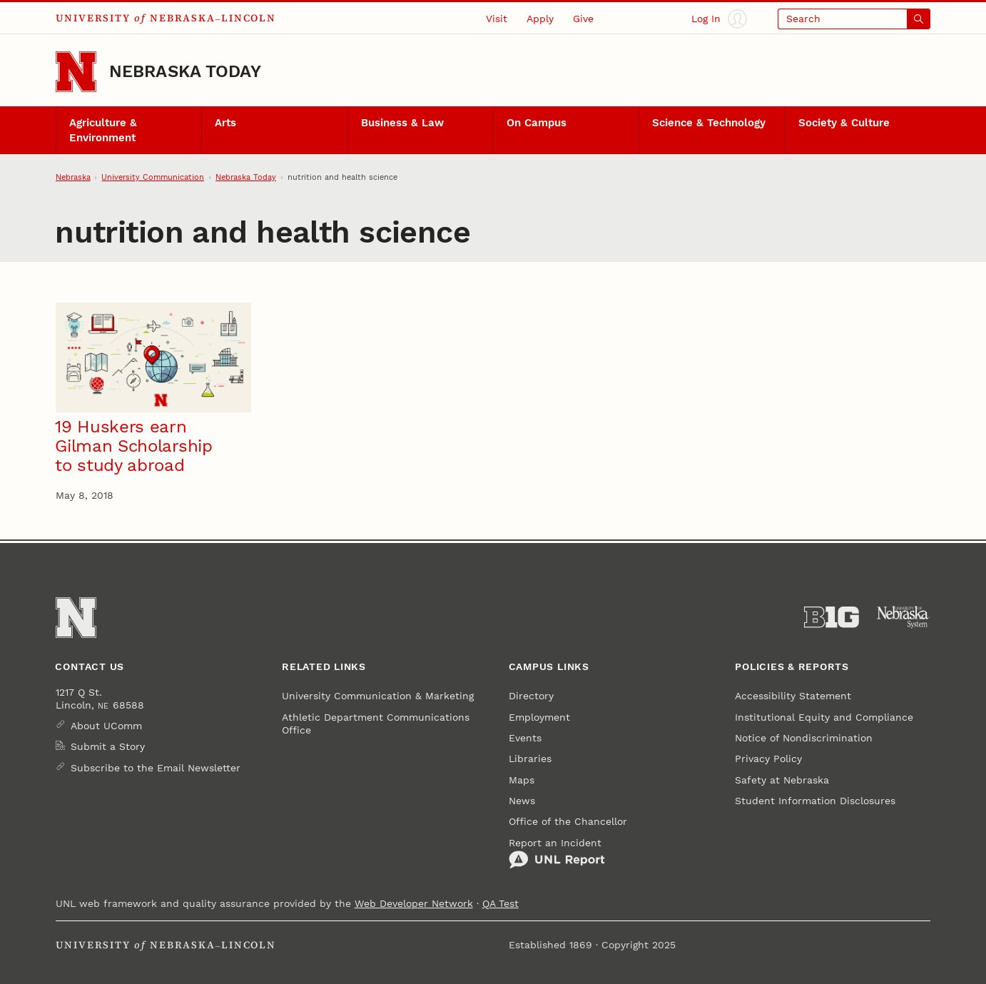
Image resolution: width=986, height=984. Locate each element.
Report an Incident (557, 853)
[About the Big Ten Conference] (831, 617)
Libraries (530, 758)
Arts (225, 122)
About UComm (106, 725)
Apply (540, 18)
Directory (531, 695)
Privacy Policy (768, 758)
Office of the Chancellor (568, 821)
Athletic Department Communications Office (375, 723)
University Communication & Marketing (378, 695)
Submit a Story (108, 746)
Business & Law (402, 122)
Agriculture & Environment (103, 129)
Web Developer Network (414, 903)
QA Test (500, 903)
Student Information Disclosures (815, 800)
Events (525, 738)
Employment (539, 717)
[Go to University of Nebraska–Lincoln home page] (76, 71)
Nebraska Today (185, 71)
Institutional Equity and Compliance (824, 717)
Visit (496, 18)
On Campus (536, 122)
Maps (521, 780)
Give (583, 18)
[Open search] (854, 19)
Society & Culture (844, 122)
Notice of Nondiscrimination (804, 738)
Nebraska (73, 177)
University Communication (152, 177)
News (522, 800)
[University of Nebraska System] (903, 617)
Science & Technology (709, 122)
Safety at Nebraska (782, 780)
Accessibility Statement (793, 695)
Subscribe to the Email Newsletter (155, 767)
